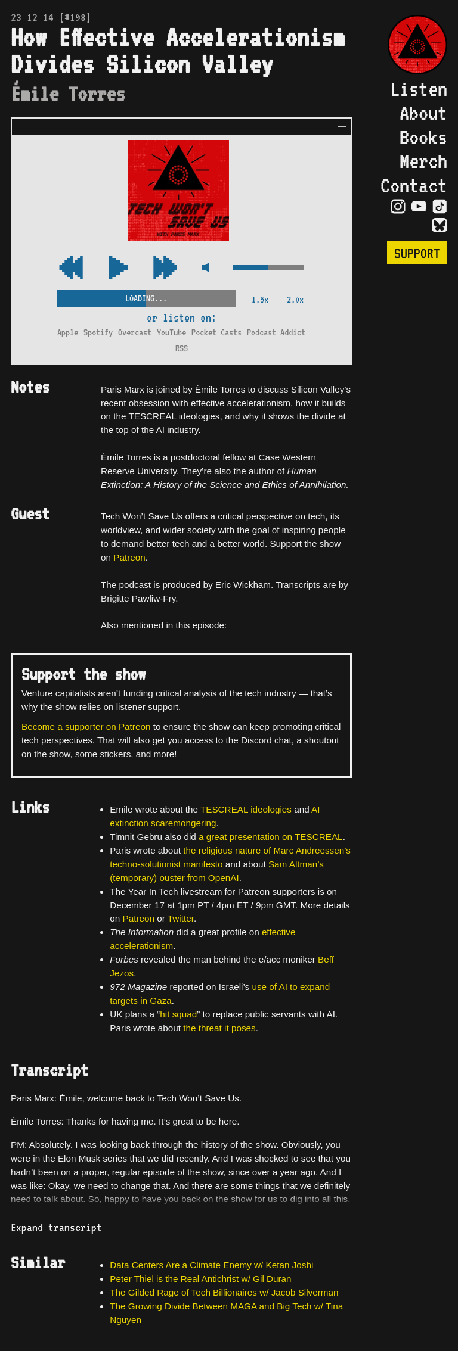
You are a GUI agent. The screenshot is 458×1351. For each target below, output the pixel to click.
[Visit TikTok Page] (439, 206)
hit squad (178, 1014)
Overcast (134, 332)
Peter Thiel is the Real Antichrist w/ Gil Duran (200, 1279)
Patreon (129, 557)
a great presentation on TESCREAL (271, 837)
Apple (67, 332)
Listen (418, 89)
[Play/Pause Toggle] (118, 268)
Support (417, 253)
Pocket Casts (216, 332)
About (423, 112)
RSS (181, 348)
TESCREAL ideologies (246, 809)
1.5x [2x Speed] (260, 299)
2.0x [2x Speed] (295, 299)
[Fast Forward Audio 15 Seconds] (71, 268)
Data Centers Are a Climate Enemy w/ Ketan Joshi (211, 1265)
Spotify (98, 332)
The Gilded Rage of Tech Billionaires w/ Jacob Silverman (224, 1292)
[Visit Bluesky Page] (439, 225)
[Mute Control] (204, 268)
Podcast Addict (276, 332)
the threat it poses (219, 1028)
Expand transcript (56, 1227)
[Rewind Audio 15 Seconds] (165, 268)
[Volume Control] (268, 268)
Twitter (181, 918)
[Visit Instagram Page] (398, 206)
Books (423, 137)
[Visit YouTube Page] (418, 206)
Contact (413, 185)
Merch (423, 161)
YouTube (171, 332)
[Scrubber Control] (146, 296)
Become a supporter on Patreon (85, 726)
